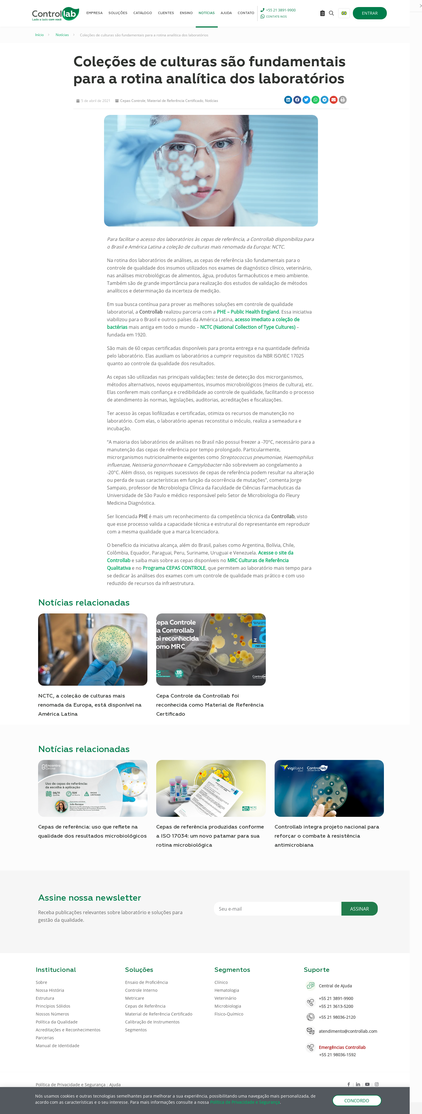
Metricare (134, 998)
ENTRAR (370, 13)
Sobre (41, 982)
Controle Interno (141, 990)
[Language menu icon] (344, 13)
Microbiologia (228, 1006)
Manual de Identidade (57, 1045)
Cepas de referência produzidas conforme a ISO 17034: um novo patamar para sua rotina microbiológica (210, 836)
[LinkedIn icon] (358, 1084)
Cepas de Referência (145, 1006)
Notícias (62, 34)
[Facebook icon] (348, 1084)
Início (39, 34)
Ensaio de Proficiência (146, 982)
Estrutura (45, 998)
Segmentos (136, 1030)
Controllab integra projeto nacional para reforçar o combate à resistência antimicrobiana (327, 836)
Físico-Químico (229, 1014)
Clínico (221, 982)
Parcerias (45, 1037)
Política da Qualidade (57, 1022)
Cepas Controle (132, 100)
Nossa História (50, 990)
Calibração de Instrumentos (152, 1022)
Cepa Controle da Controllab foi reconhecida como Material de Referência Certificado (210, 705)
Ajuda (115, 1084)
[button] (288, 100)
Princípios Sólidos (53, 1006)
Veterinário (225, 998)
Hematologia (227, 990)
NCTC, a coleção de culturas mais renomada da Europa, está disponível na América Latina (90, 705)
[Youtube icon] (367, 1084)
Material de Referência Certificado (175, 100)
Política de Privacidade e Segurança (71, 1084)
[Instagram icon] (376, 1084)
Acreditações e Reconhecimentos (68, 1030)
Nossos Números (52, 1014)
